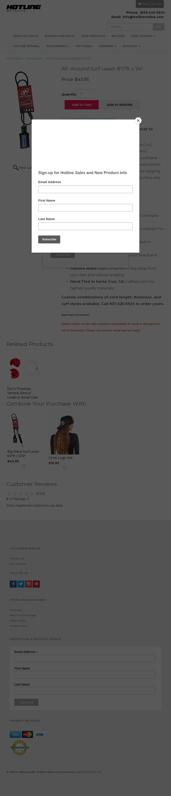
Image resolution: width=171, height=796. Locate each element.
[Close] (138, 120)
